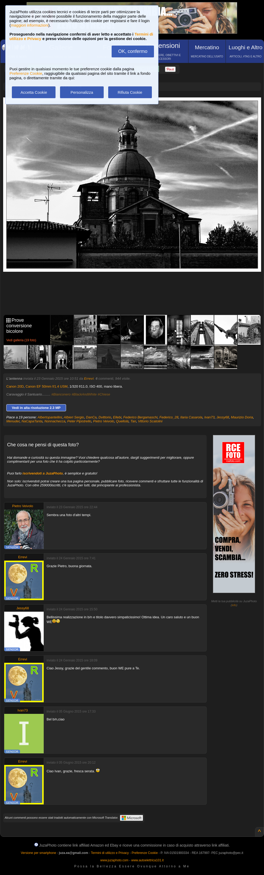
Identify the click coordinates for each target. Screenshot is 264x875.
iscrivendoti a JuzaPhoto (43, 473)
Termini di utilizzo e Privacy (110, 853)
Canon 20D (15, 386)
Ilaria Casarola (191, 417)
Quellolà (122, 421)
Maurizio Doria (242, 417)
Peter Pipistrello (79, 421)
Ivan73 (209, 417)
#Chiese (104, 394)
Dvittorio (104, 417)
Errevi (89, 378)
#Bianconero (61, 394)
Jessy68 (222, 417)
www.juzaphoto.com (114, 860)
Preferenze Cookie (25, 73)
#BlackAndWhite (84, 394)
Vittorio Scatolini (150, 421)
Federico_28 (169, 417)
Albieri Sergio (74, 417)
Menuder (13, 421)
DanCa (91, 417)
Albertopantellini (50, 417)
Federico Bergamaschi (140, 417)
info (234, 605)
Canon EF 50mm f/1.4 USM (47, 386)
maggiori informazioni (29, 25)
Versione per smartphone (38, 853)
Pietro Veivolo (103, 421)
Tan (133, 421)
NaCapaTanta (32, 421)
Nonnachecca (55, 421)
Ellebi (117, 417)
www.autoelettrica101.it (147, 860)
